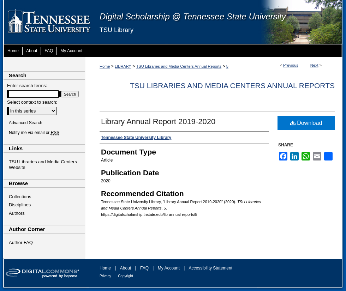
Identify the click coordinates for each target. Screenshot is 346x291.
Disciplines (20, 204)
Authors (17, 213)
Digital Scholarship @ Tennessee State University (193, 16)
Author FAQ (21, 242)
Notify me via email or (34, 132)
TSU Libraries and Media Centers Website (43, 164)
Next (314, 65)
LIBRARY (123, 66)
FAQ (144, 268)
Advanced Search (25, 122)
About (125, 268)
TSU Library (116, 30)
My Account (169, 268)
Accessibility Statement (210, 268)
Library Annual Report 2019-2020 (158, 121)
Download (306, 123)
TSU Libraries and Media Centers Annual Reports (179, 66)
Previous (290, 65)
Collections (20, 196)
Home (105, 66)
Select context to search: (32, 102)
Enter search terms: (27, 85)
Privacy (105, 276)
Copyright (125, 276)
